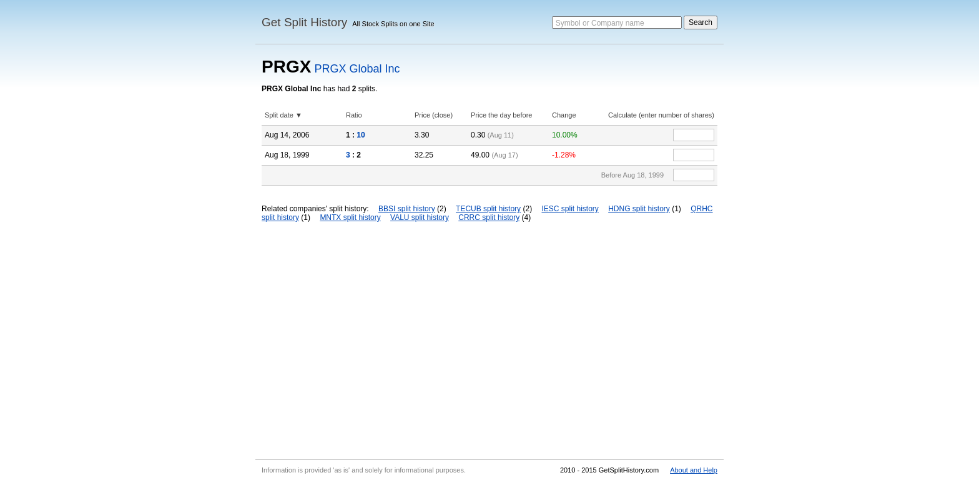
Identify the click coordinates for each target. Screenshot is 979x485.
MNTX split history (350, 217)
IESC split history (569, 208)
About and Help (693, 470)
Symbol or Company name (600, 23)
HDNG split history (639, 208)
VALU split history (419, 217)
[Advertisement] (489, 340)
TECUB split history (488, 208)
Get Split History (304, 22)
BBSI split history (406, 208)
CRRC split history (488, 217)
